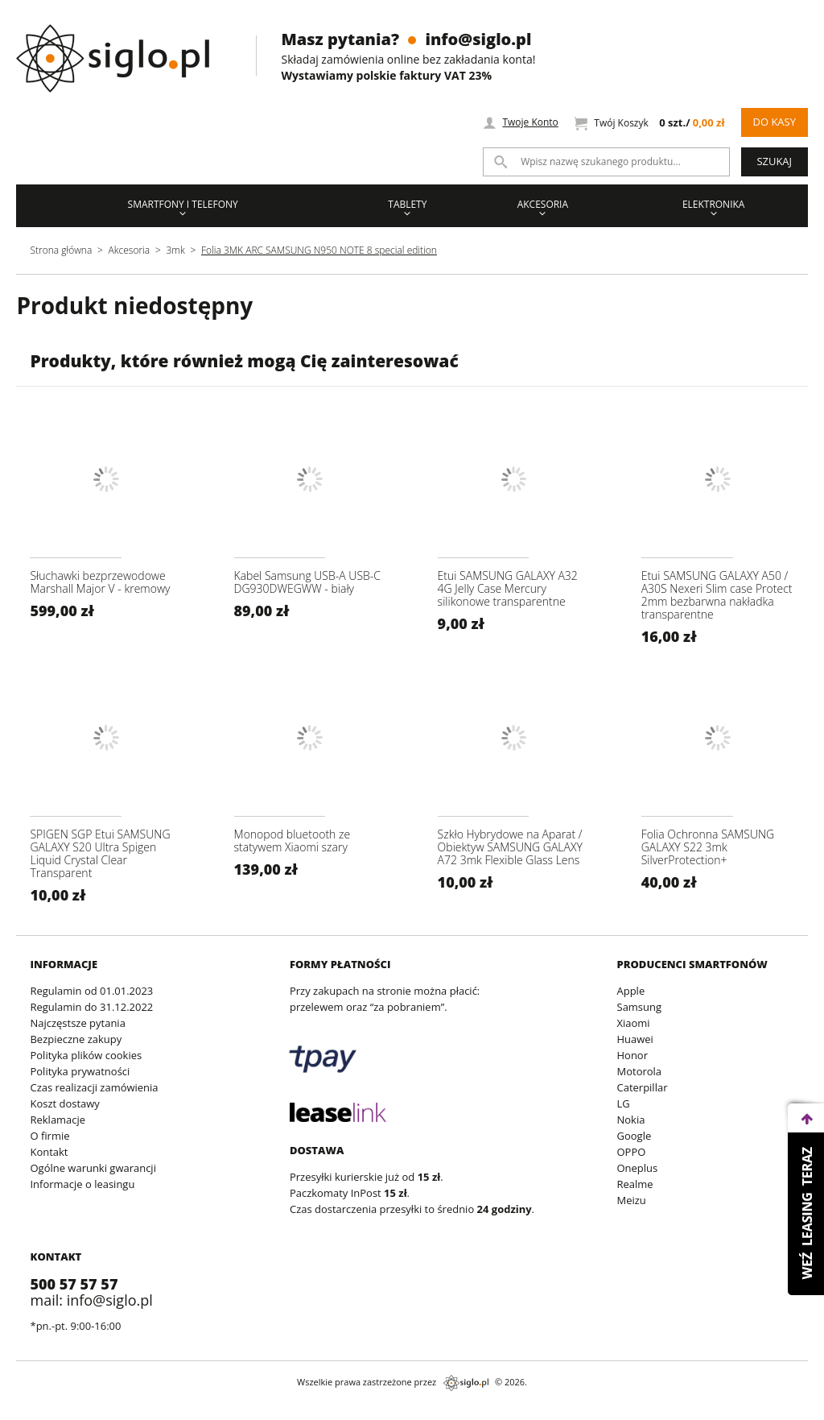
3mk (175, 250)
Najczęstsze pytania (77, 1023)
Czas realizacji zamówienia (94, 1087)
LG (623, 1103)
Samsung (639, 1007)
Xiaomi (633, 1023)
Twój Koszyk (649, 123)
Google (634, 1135)
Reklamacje (57, 1119)
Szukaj (774, 161)
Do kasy (773, 121)
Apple (631, 990)
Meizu (631, 1200)
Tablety (407, 206)
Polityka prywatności (80, 1071)
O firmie (49, 1135)
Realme (635, 1184)
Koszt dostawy (64, 1103)
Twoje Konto (520, 122)
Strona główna (61, 250)
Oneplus (637, 1168)
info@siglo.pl (478, 39)
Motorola (639, 1071)
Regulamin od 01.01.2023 (91, 990)
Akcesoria (542, 206)
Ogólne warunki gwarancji (92, 1168)
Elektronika (713, 206)
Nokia (631, 1119)
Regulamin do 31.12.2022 (91, 1007)
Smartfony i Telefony (183, 206)
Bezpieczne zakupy (76, 1039)
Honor (632, 1055)
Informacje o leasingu (82, 1184)
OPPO (631, 1152)
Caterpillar (642, 1087)
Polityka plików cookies (86, 1055)
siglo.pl (465, 1383)
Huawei (635, 1039)
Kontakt (49, 1152)
